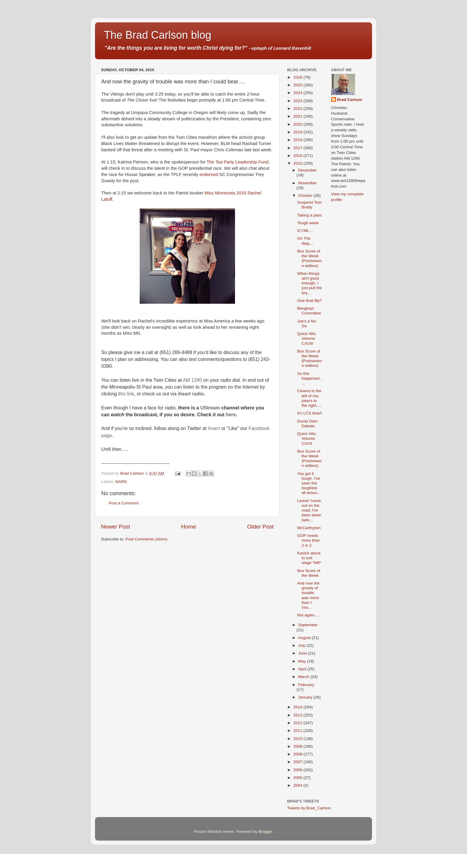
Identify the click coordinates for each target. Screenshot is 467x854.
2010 (298, 738)
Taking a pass (309, 215)
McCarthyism (309, 528)
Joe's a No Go (306, 323)
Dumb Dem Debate (307, 423)
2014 (298, 707)
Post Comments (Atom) (146, 539)
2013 (298, 715)
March (304, 676)
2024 (298, 93)
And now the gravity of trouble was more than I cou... (308, 595)
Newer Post (115, 526)
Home (188, 526)
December (307, 170)
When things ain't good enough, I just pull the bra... (309, 283)
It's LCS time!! (309, 413)
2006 (298, 770)
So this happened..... (309, 378)
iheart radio (191, 393)
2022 (298, 108)
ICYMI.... (305, 230)
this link (126, 393)
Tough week (308, 223)
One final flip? (309, 300)
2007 (298, 762)
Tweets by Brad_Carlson (309, 808)
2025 (298, 85)
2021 (298, 116)
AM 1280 (192, 380)
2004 (298, 785)
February (306, 684)
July (302, 645)
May (302, 661)
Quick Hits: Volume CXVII (307, 438)
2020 (298, 124)
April (302, 669)
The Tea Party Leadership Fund (238, 162)
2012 (298, 723)
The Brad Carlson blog (157, 35)
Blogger (265, 831)
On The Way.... (305, 240)
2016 (298, 155)
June (303, 653)
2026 (298, 77)
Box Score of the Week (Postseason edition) (309, 258)
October (306, 195)
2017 (298, 148)
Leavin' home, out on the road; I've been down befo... (309, 510)
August (305, 637)
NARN (121, 481)
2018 (298, 140)
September (308, 625)
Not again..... (308, 615)
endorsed (209, 174)
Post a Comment (124, 503)
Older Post (260, 526)
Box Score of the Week (308, 573)
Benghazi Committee (309, 310)
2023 (298, 101)
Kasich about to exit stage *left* (309, 558)
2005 (298, 777)
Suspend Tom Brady (309, 204)
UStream (210, 407)
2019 (298, 132)
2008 (298, 754)
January (306, 697)
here (231, 414)
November (307, 183)
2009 (298, 746)
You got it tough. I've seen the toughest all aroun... (308, 483)
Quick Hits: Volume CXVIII (307, 338)
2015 (298, 163)
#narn (214, 428)
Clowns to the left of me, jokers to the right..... (309, 398)
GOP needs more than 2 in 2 (308, 540)
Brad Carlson (349, 99)
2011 (298, 730)
